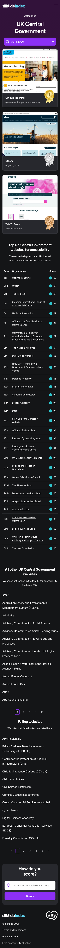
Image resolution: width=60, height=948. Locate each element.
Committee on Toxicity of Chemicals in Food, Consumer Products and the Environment (28, 336)
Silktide (9, 923)
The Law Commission (23, 548)
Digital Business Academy (18, 817)
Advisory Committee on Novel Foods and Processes (27, 641)
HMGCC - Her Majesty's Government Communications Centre (27, 367)
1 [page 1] (17, 712)
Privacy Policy (10, 936)
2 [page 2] (23, 712)
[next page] (49, 712)
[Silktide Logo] (13, 915)
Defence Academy (21, 378)
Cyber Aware (10, 810)
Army (5, 691)
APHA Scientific (11, 738)
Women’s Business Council (26, 477)
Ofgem (15, 285)
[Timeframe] (30, 42)
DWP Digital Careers (23, 355)
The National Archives (23, 347)
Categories (30, 15)
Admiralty (8, 615)
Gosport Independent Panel (26, 501)
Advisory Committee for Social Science (26, 623)
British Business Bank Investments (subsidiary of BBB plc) (23, 749)
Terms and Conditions (14, 929)
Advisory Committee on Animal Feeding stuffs (30, 631)
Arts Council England (15, 699)
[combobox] (30, 42)
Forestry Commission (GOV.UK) (21, 838)
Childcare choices (13, 779)
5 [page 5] (42, 850)
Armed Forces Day (13, 684)
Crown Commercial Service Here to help (26, 802)
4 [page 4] (36, 850)
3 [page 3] (29, 712)
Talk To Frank (19, 293)
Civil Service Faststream (17, 786)
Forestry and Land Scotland (26, 493)
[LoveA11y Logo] (52, 916)
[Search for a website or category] (30, 885)
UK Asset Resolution (22, 313)
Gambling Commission (23, 394)
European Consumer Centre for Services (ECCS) (27, 828)
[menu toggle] (56, 6)
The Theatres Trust (22, 485)
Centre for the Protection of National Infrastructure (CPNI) (24, 761)
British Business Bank (23, 528)
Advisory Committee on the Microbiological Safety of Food (28, 654)
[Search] (30, 896)
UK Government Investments (27, 457)
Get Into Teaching (21, 277)
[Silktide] (13, 6)
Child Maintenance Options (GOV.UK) (24, 771)
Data (14, 410)
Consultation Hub (21, 509)
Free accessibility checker (16, 942)
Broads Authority (21, 402)
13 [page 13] (42, 712)
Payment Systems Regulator (26, 438)
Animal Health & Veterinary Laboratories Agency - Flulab (26, 666)
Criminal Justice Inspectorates (20, 794)
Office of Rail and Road (24, 430)
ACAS (5, 595)
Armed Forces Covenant (17, 676)
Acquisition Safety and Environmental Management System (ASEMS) (25, 605)
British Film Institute (22, 386)
